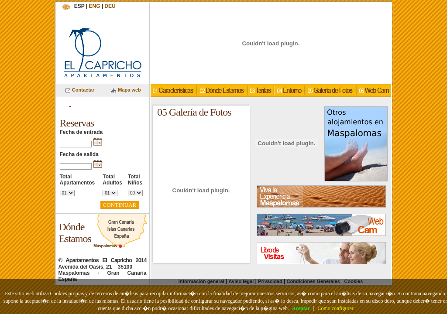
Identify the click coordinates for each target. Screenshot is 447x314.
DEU (109, 6)
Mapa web (126, 89)
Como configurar (335, 308)
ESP (79, 6)
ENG (94, 6)
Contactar (79, 89)
